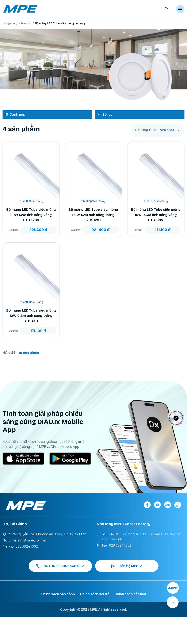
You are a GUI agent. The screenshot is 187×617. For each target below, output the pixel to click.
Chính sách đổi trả (94, 594)
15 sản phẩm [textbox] (29, 353)
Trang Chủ (9, 23)
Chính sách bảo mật (130, 594)
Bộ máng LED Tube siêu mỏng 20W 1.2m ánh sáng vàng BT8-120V (31, 215)
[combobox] (169, 130)
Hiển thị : (9, 353)
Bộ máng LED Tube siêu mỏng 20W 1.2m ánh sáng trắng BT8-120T (93, 215)
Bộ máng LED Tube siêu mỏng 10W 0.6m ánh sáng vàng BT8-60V (156, 215)
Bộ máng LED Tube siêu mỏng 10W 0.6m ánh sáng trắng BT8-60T (31, 315)
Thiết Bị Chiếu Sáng (31, 201)
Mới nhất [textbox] (167, 130)
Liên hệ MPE (126, 565)
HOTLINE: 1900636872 (60, 565)
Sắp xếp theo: (146, 130)
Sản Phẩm (25, 23)
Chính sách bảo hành (58, 594)
